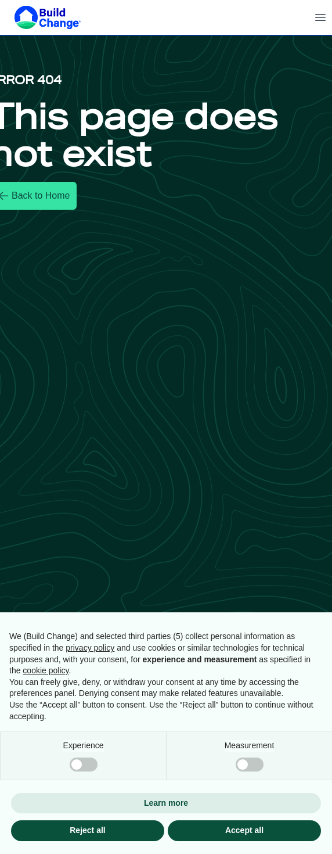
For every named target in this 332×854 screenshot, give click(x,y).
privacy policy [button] (90, 647)
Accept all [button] (244, 830)
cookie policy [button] (45, 670)
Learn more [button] (166, 803)
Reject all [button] (87, 830)
